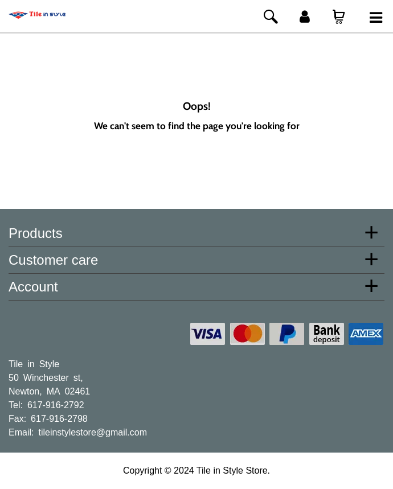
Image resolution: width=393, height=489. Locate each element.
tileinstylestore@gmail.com (92, 431)
